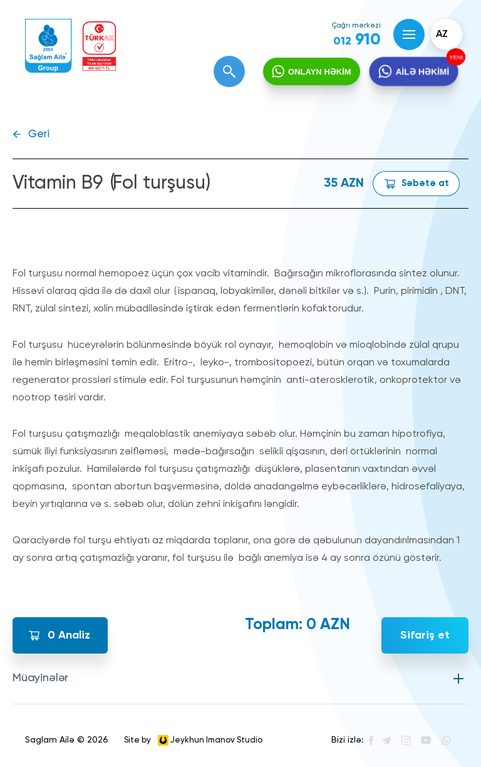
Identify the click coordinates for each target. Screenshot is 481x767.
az (442, 34)
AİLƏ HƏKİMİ (422, 71)
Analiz (69, 635)
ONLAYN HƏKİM (319, 71)
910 (357, 40)
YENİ (454, 57)
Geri (38, 134)
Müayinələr (40, 678)
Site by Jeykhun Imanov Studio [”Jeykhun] (193, 740)
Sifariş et (425, 635)
